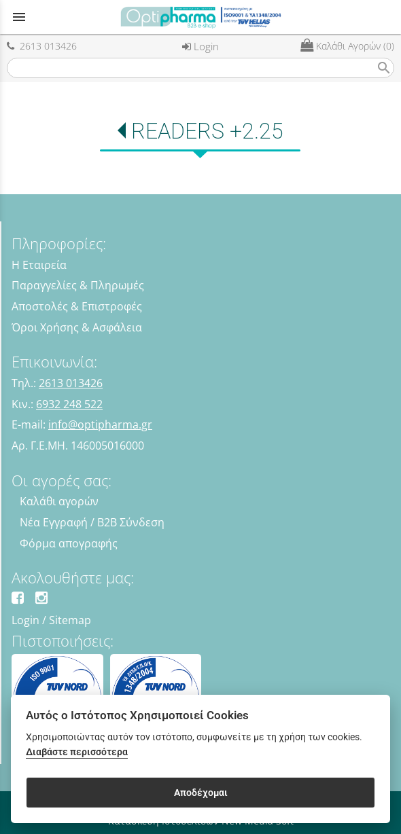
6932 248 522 (69, 404)
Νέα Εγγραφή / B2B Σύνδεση (92, 522)
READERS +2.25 (207, 131)
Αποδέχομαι (201, 792)
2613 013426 (42, 45)
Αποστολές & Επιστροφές (77, 306)
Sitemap (70, 620)
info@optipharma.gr (100, 424)
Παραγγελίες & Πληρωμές (78, 285)
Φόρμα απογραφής (69, 543)
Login (200, 46)
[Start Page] (200, 17)
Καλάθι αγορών (59, 501)
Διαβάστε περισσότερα (77, 752)
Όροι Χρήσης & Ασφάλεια (77, 327)
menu (19, 17)
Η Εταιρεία (39, 264)
